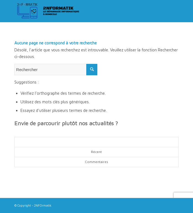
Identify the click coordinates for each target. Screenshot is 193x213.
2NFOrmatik (42, 205)
